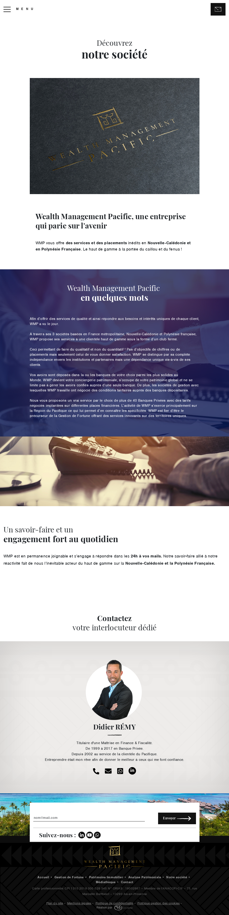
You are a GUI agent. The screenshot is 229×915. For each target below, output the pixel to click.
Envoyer (177, 818)
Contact (127, 882)
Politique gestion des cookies (158, 903)
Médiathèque (106, 882)
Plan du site (54, 903)
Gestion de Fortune (69, 877)
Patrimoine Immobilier (106, 877)
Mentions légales (79, 903)
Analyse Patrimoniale (144, 877)
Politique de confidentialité (114, 903)
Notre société (176, 877)
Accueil (43, 877)
